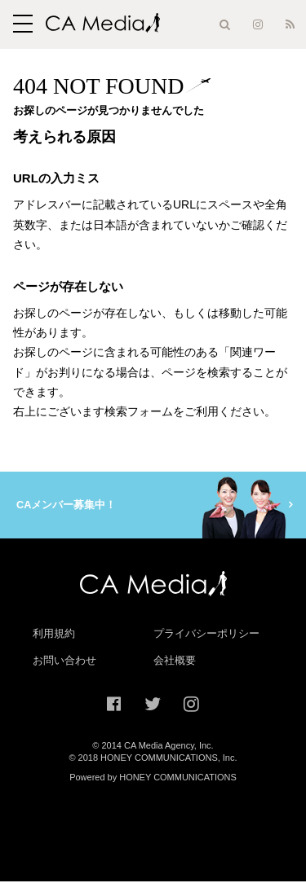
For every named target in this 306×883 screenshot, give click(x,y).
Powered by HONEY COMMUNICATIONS (153, 778)
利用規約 (54, 635)
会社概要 (174, 662)
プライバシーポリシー (206, 635)
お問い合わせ (64, 662)
